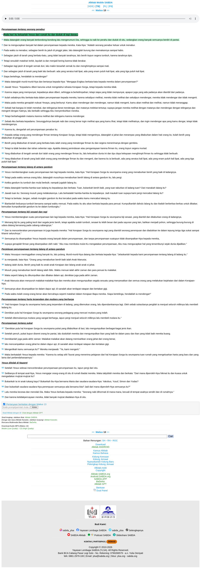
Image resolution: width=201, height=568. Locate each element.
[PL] (105, 6)
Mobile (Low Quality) (10, 428)
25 (3, 177)
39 (3, 270)
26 (3, 182)
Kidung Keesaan (100, 456)
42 (3, 288)
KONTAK (88, 542)
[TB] (97, 6)
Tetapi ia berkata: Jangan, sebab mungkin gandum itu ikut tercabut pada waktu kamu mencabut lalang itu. (58, 198)
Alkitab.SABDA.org (100, 474)
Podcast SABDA (99, 535)
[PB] (111, 6)
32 (3, 222)
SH (103, 440)
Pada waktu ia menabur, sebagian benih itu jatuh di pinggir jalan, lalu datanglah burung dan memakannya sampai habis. (64, 50)
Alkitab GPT (101, 484)
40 (3, 275)
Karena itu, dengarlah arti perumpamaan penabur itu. (31, 129)
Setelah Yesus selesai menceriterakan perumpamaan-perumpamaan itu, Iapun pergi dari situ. (51, 368)
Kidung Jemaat (100, 459)
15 (3, 107)
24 (3, 172)
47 (3, 328)
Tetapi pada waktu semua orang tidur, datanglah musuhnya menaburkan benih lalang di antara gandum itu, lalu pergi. (63, 177)
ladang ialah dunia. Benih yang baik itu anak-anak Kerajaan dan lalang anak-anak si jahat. (50, 265)
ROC (115, 440)
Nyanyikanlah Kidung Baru (100, 461)
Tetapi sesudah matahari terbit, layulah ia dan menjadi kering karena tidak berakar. (45, 61)
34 (3, 238)
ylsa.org (121, 556)
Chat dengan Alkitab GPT (32, 413)
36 (3, 254)
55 (3, 381)
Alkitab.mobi (100, 468)
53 (3, 368)
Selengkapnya (134, 530)
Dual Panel (100, 490)
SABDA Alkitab (76, 535)
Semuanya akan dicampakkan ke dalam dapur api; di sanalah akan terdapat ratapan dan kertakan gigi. (56, 289)
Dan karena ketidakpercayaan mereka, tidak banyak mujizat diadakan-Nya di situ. (45, 397)
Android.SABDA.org (100, 476)
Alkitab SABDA (31, 417)
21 (3, 148)
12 (3, 92)
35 (3, 244)
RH (109, 440)
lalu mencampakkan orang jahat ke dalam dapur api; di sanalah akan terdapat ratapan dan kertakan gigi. (57, 344)
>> (108, 10)
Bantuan (100, 487)
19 (3, 134)
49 (3, 339)
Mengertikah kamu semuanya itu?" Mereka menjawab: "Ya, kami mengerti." (42, 349)
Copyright (100, 470)
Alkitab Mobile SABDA (101, 2)
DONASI (111, 542)
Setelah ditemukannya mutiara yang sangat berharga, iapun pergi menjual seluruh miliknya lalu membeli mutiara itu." (63, 318)
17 (3, 121)
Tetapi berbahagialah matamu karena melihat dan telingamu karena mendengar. (45, 116)
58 (3, 397)
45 (3, 312)
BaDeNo (33, 422)
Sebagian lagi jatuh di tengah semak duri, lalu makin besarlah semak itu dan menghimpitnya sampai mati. (56, 66)
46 (3, 318)
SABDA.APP (100, 479)
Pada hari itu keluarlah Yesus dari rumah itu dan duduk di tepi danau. (41, 34)
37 (3, 259)
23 (3, 158)
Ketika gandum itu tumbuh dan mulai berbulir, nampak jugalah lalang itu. (41, 182)
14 (3, 102)
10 (3, 81)
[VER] (91, 6)
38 (3, 264)
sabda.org (132, 556)
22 (3, 153)
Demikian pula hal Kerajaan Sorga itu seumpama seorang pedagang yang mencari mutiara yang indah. (56, 313)
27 (3, 187)
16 (3, 116)
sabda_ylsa (66, 530)
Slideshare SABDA (124, 535)
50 (3, 344)
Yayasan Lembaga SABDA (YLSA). (90, 550)
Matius (99, 10)
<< (93, 10)
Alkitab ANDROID (100, 447)
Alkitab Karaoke (50, 420)
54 (3, 373)
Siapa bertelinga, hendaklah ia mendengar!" (26, 76)
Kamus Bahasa (100, 453)
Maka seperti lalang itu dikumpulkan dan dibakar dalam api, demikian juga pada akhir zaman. (51, 275)
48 (3, 333)
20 (3, 143)
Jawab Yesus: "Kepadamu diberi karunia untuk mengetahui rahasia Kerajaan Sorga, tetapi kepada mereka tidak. (61, 87)
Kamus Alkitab (100, 450)
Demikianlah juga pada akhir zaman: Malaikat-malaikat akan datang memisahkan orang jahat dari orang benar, (60, 339)
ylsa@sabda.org (101, 556)
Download (100, 444)
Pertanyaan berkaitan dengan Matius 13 (26, 404)
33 (3, 230)
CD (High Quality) (27, 428)
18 (3, 129)
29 (3, 198)
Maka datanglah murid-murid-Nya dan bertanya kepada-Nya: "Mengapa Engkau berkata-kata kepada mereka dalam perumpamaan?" (71, 81)
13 (3, 97)
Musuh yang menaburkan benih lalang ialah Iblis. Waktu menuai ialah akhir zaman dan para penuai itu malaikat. (61, 270)
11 (3, 87)
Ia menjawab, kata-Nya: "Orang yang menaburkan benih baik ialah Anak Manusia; (46, 259)
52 (3, 354)
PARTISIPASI (99, 542)
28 (3, 193)
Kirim (34, 407)
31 (3, 217)
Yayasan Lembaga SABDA (91, 530)
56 (3, 386)
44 (3, 304)
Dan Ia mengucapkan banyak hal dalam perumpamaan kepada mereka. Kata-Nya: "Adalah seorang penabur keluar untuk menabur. (69, 45)
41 (3, 280)
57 (3, 392)
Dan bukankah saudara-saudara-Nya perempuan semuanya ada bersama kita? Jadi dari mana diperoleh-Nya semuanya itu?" (67, 387)
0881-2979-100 (76, 556)
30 (3, 203)
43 (3, 294)
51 (3, 349)
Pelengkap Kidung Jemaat (100, 464)
